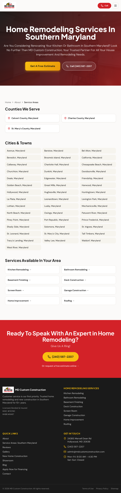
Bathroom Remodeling (75, 397)
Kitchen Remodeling (74, 393)
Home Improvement (74, 419)
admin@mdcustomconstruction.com (84, 451)
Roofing (67, 424)
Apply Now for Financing (15, 469)
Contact (7, 473)
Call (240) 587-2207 (79, 66)
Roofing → (69, 300)
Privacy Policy (102, 488)
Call (104, 5)
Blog (5, 464)
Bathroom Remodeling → (77, 269)
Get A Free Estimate (42, 66)
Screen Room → (16, 290)
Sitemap (114, 488)
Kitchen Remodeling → (19, 269)
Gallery (6, 451)
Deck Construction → (75, 280)
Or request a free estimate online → (60, 365)
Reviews (7, 447)
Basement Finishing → (19, 280)
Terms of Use (88, 488)
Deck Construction (73, 406)
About (17, 102)
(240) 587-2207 (61, 357)
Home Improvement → (19, 300)
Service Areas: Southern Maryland (20, 442)
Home (8, 102)
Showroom (8, 460)
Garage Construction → (76, 290)
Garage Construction (74, 415)
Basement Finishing (73, 402)
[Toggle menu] (115, 6)
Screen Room (70, 410)
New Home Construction (15, 456)
